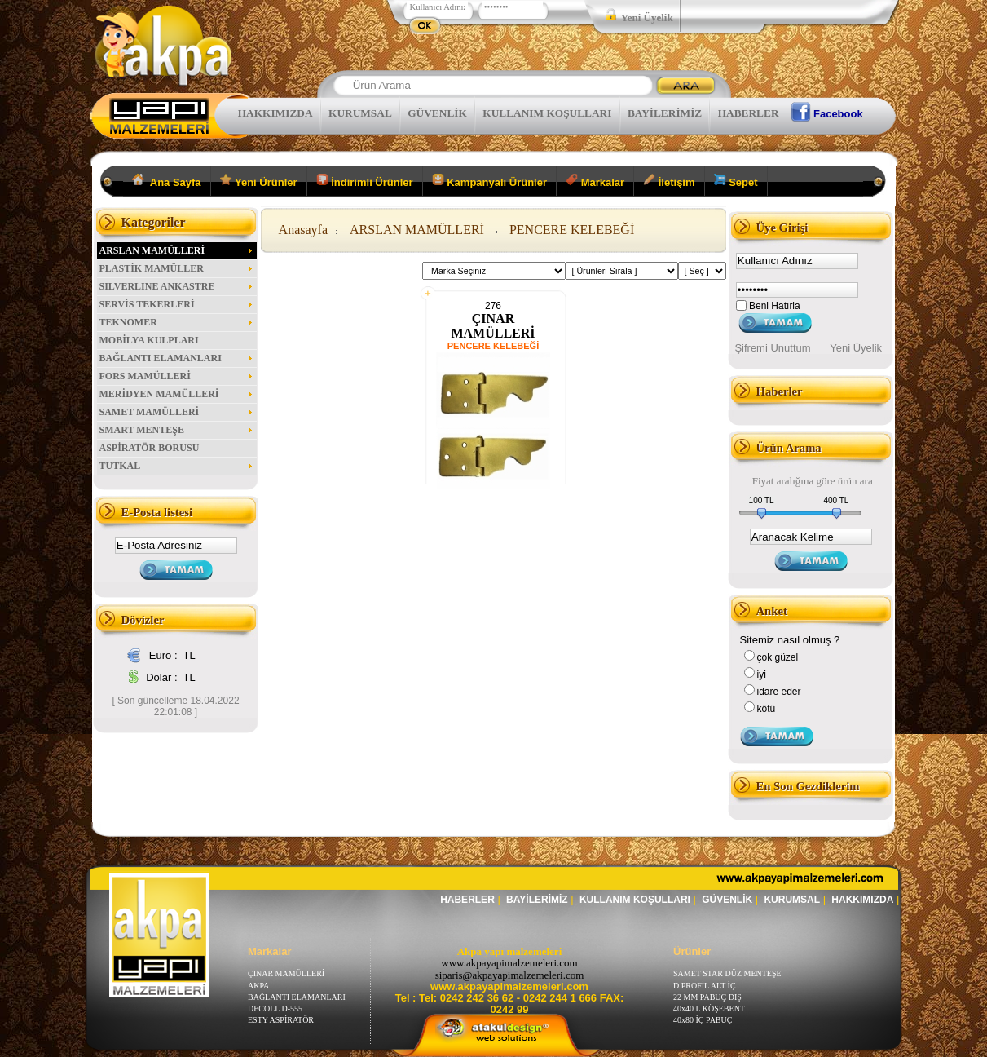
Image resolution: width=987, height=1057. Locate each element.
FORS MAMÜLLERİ (176, 376)
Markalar (595, 181)
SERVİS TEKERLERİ (176, 304)
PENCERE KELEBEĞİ (571, 230)
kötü (766, 708)
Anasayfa (303, 230)
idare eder (779, 691)
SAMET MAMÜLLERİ (176, 412)
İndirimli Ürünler (364, 181)
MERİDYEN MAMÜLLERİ (176, 394)
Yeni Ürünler (258, 181)
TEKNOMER (176, 322)
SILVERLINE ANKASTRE (176, 286)
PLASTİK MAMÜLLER (176, 268)
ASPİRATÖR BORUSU (149, 447)
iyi (761, 674)
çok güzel (778, 657)
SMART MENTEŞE (176, 430)
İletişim (668, 181)
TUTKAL (176, 465)
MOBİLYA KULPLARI (149, 340)
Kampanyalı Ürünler (489, 181)
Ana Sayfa (166, 181)
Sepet (736, 181)
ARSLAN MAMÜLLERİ (176, 250)
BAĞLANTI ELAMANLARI (176, 358)
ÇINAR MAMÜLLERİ (493, 326)
